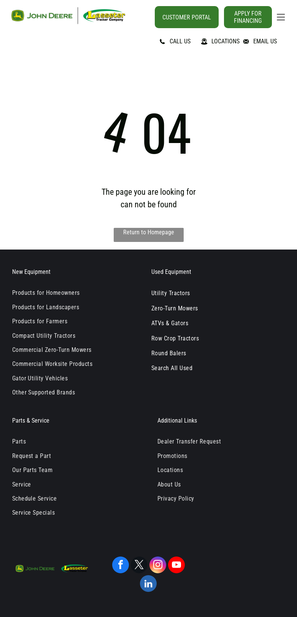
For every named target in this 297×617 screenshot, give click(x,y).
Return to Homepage (148, 232)
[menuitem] (76, 293)
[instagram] (157, 566)
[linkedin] (148, 584)
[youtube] (176, 566)
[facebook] (120, 566)
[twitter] (139, 566)
